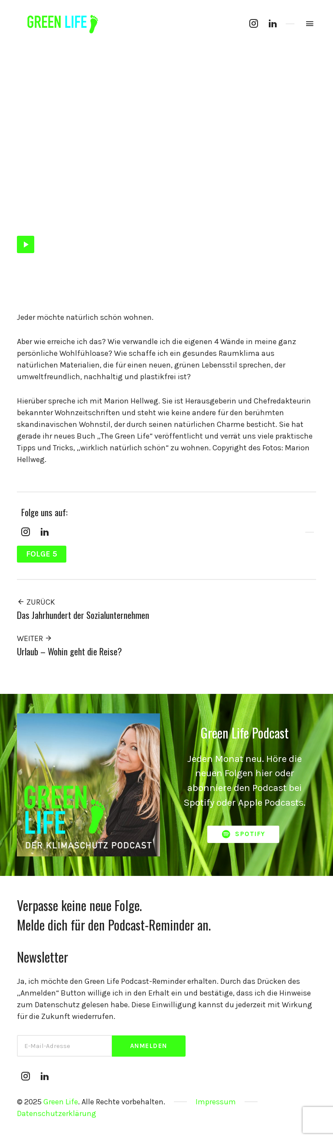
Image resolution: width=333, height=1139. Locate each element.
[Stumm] (294, 244)
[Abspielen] (25, 244)
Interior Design (145, 216)
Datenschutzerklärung (56, 1113)
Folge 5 (26, 216)
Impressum (216, 1101)
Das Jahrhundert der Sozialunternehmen (83, 615)
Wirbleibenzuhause (276, 216)
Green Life (60, 1101)
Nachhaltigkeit (190, 216)
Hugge (110, 216)
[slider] (162, 244)
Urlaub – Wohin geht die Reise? (69, 651)
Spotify (243, 834)
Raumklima (230, 216)
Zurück (36, 602)
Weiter (34, 638)
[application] (166, 244)
